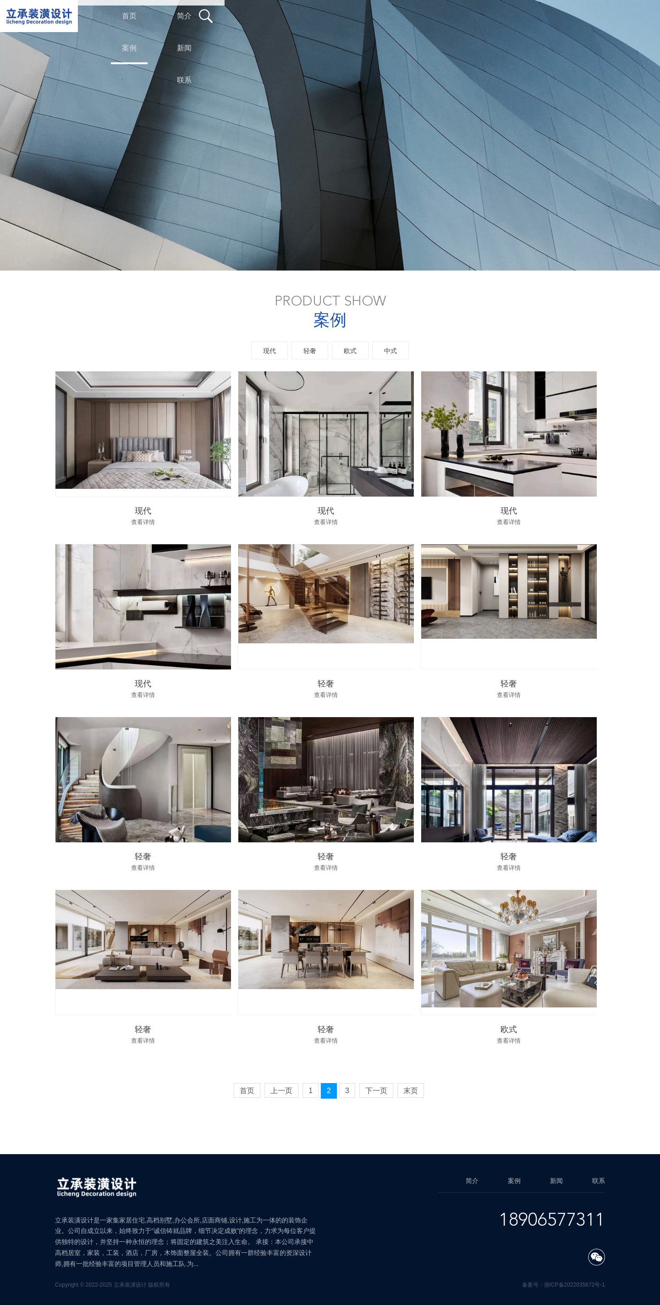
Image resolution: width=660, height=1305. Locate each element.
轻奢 (309, 350)
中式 (390, 350)
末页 (410, 1091)
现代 (269, 350)
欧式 (350, 350)
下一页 (376, 1091)
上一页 (281, 1091)
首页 (247, 1091)
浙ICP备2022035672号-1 (574, 1285)
